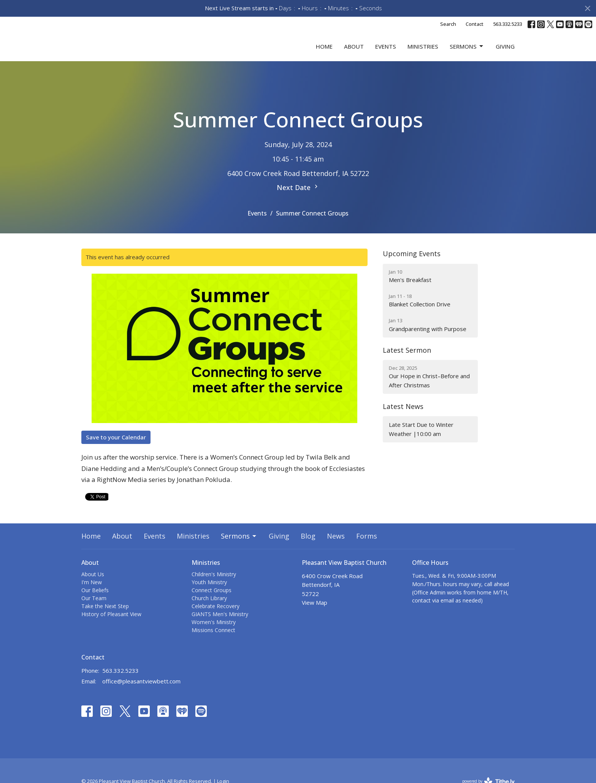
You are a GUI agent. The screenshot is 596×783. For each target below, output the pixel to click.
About (354, 52)
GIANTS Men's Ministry (220, 626)
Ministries (422, 52)
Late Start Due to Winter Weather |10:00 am (421, 441)
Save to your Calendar (116, 449)
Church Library (209, 610)
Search (448, 24)
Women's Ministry (214, 634)
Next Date (298, 199)
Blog (308, 548)
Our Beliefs (95, 602)
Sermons (467, 53)
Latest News (403, 418)
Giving (505, 52)
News (336, 548)
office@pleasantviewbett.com (141, 693)
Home (324, 52)
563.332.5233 (507, 24)
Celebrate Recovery (215, 618)
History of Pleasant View (111, 626)
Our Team (93, 610)
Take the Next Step (105, 618)
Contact (474, 24)
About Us (92, 586)
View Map (314, 615)
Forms (366, 548)
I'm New (91, 594)
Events (385, 52)
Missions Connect (213, 642)
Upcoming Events (412, 266)
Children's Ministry (214, 586)
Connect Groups (211, 602)
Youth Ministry (209, 594)
